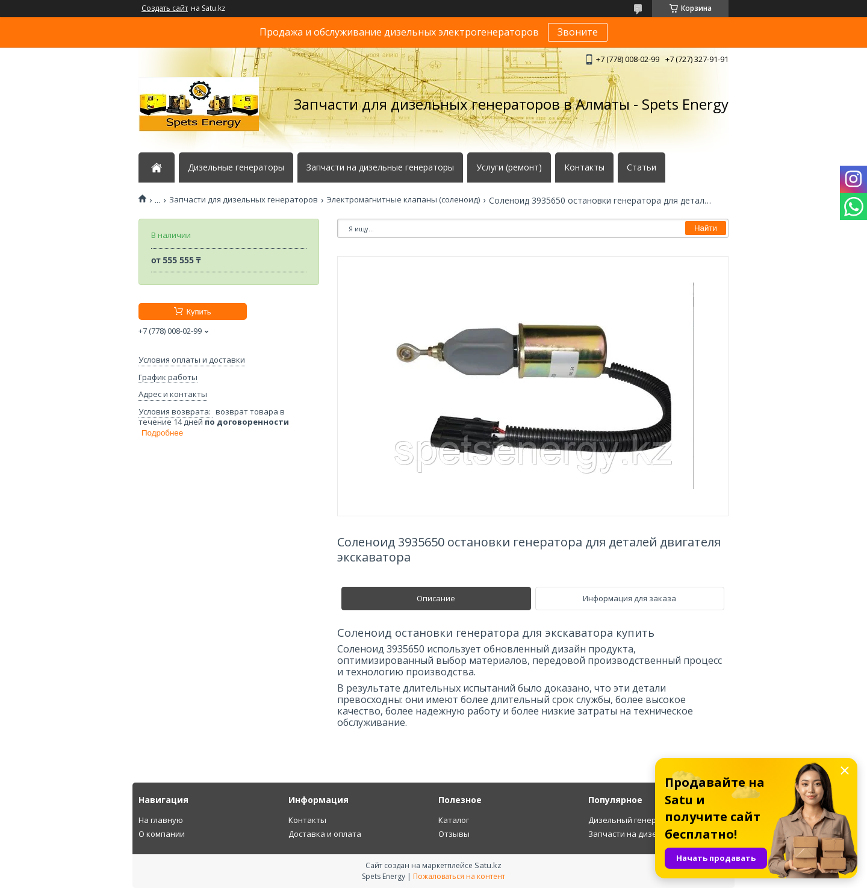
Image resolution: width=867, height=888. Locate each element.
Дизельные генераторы (236, 167)
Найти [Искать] (705, 228)
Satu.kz (488, 865)
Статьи (641, 167)
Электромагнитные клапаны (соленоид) (403, 200)
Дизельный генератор (631, 820)
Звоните (578, 32)
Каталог (453, 820)
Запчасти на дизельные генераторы (380, 167)
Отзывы (454, 833)
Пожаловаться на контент (459, 876)
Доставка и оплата (324, 833)
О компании (161, 833)
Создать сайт (164, 8)
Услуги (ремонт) (509, 167)
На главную (160, 820)
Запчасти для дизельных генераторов (243, 200)
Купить (198, 311)
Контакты (584, 167)
